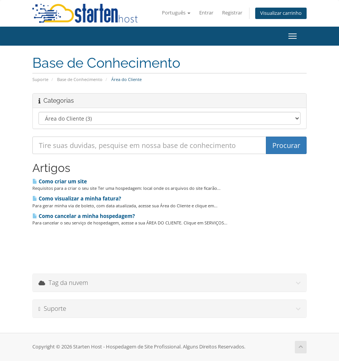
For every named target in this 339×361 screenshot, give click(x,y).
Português (176, 13)
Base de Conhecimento (79, 79)
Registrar (232, 13)
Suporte (40, 79)
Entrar (206, 13)
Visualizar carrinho (281, 13)
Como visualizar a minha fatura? (76, 198)
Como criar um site (59, 181)
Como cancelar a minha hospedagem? (83, 216)
